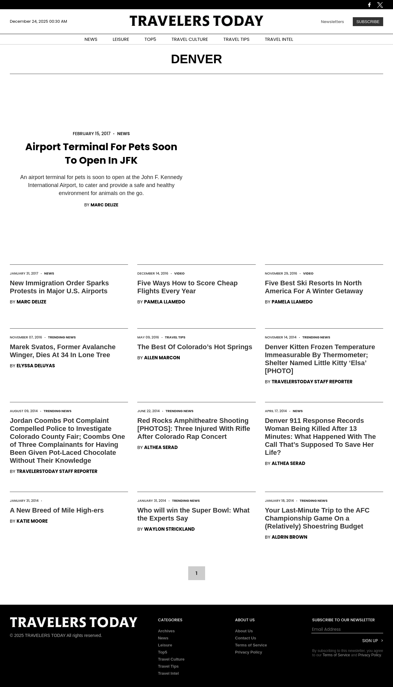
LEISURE (121, 39)
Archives (166, 631)
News (123, 134)
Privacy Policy (248, 652)
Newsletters (332, 22)
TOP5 (150, 39)
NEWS (90, 39)
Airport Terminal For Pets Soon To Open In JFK (101, 153)
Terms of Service (251, 645)
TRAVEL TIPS (237, 39)
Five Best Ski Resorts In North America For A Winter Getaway (314, 287)
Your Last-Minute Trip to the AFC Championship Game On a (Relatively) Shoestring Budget (317, 518)
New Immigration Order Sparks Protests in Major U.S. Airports (59, 287)
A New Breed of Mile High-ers (57, 510)
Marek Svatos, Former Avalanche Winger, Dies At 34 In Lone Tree (62, 351)
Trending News (62, 337)
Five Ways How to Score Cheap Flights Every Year (187, 287)
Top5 (162, 652)
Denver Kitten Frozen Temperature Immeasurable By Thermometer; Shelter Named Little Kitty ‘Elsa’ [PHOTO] (320, 359)
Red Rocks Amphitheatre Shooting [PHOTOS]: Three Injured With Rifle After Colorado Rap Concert (193, 428)
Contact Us (245, 638)
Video (179, 273)
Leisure (165, 645)
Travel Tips (175, 337)
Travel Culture (171, 659)
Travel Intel (168, 673)
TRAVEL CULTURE (190, 39)
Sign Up (370, 641)
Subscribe (367, 21)
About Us (244, 631)
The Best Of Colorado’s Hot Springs (194, 347)
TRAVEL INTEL (279, 39)
